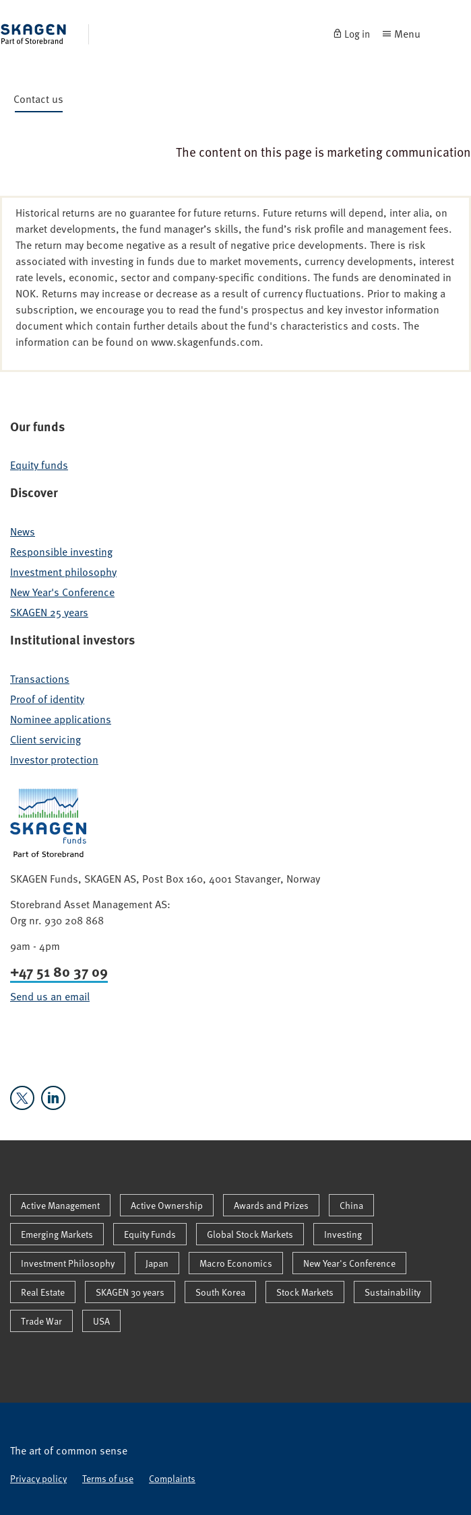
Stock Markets (305, 1292)
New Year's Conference (62, 592)
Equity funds (39, 465)
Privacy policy (38, 1478)
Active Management (60, 1205)
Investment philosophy (63, 572)
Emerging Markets (57, 1234)
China (351, 1205)
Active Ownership (167, 1205)
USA (101, 1321)
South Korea (220, 1292)
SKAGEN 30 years (130, 1292)
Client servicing (45, 739)
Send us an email (50, 996)
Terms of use (107, 1478)
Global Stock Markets (250, 1234)
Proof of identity (47, 699)
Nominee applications (60, 719)
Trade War (41, 1321)
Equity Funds (150, 1234)
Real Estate (43, 1292)
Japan (157, 1263)
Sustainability (392, 1292)
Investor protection (54, 759)
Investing (343, 1234)
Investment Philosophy (68, 1263)
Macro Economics (235, 1263)
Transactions (39, 679)
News (22, 531)
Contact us (38, 101)
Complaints (172, 1478)
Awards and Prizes (271, 1205)
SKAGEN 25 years (49, 612)
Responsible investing (61, 552)
